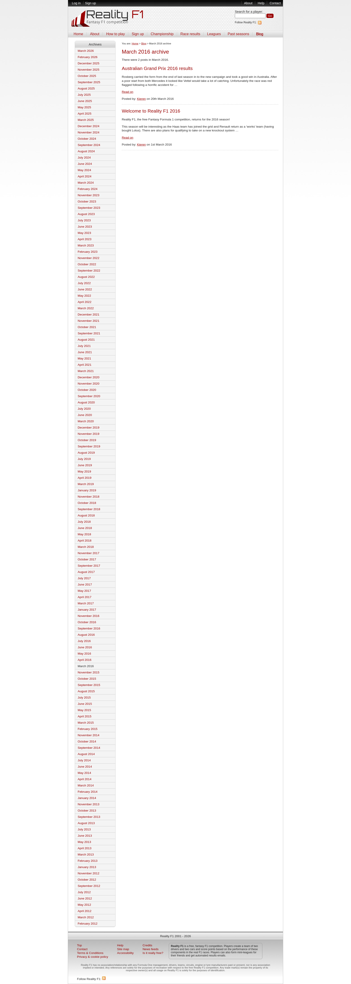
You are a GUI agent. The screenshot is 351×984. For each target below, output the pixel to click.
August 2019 (86, 452)
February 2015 (87, 729)
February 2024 (87, 189)
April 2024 (84, 176)
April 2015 (84, 716)
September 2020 (89, 396)
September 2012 (89, 886)
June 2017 (85, 584)
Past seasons (238, 34)
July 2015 (84, 697)
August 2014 (86, 754)
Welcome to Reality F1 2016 (151, 110)
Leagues (214, 34)
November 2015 (88, 672)
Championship (162, 34)
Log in (76, 3)
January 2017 (87, 609)
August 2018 (86, 515)
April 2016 (84, 660)
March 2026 (86, 50)
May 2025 (84, 107)
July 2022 (84, 283)
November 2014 (88, 735)
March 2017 (86, 603)
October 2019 (87, 440)
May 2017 (84, 590)
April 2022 (84, 302)
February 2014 (87, 791)
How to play (115, 34)
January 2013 (87, 867)
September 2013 (89, 817)
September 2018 (89, 509)
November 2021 (88, 320)
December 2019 (88, 427)
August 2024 (86, 151)
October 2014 (87, 741)
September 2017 (89, 565)
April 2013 (84, 848)
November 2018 (88, 496)
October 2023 (87, 201)
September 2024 (89, 145)
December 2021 (88, 314)
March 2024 (86, 182)
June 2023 (85, 226)
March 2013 (86, 854)
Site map (123, 949)
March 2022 (86, 308)
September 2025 (89, 82)
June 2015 (85, 703)
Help (261, 3)
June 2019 (85, 465)
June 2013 (85, 835)
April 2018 (84, 540)
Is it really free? (153, 953)
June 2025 (85, 101)
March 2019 (86, 484)
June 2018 (85, 528)
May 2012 (84, 904)
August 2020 (86, 402)
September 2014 (89, 747)
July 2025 (84, 94)
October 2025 (87, 76)
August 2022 (86, 277)
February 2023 (87, 251)
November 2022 (88, 258)
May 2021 (84, 358)
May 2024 (84, 170)
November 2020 (88, 383)
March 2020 (86, 421)
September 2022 (89, 270)
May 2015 (84, 710)
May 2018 (84, 534)
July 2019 (84, 459)
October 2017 (87, 559)
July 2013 (84, 829)
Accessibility (125, 953)
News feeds (150, 949)
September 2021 (89, 333)
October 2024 (87, 138)
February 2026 (87, 57)
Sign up (90, 3)
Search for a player (248, 11)
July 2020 (84, 408)
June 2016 (85, 647)
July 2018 (84, 521)
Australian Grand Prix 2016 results (157, 68)
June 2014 (85, 766)
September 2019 (89, 446)
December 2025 (88, 63)
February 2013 (87, 860)
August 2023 (86, 214)
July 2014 (84, 760)
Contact (275, 3)
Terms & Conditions (90, 953)
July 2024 (84, 157)
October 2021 (87, 327)
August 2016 (86, 634)
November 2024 (88, 132)
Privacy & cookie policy (92, 956)
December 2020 (88, 377)
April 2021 (84, 364)
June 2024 (85, 163)
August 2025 (86, 88)
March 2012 (86, 917)
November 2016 (88, 616)
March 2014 (86, 785)
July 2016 (84, 641)
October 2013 (87, 810)
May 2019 (84, 471)
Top (79, 945)
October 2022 (87, 264)
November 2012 (88, 873)
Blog (259, 34)
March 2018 (86, 547)
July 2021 (84, 346)
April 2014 (84, 779)
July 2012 (84, 892)
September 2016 (89, 628)
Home (78, 34)
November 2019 (88, 433)
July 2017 (84, 578)
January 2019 (87, 490)
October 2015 (87, 678)
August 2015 (86, 691)
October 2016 (87, 622)
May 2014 (84, 773)
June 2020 (85, 415)
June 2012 (85, 898)
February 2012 (87, 923)
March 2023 (86, 245)
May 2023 (84, 233)
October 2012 (87, 879)
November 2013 (88, 804)
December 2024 (88, 126)
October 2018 (87, 503)
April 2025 (84, 113)
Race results (190, 34)
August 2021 (86, 339)
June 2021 (85, 352)
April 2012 (84, 911)
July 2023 (84, 220)
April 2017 (84, 597)
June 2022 (85, 289)
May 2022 (84, 295)
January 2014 (87, 798)
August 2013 (86, 823)
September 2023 (89, 207)
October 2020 (87, 390)
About (248, 3)
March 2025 (86, 120)
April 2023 (84, 239)
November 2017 (88, 553)
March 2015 (86, 722)
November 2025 (88, 69)
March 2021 (86, 371)
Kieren (141, 98)
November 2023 (88, 195)
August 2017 (86, 572)
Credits (147, 945)
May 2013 (84, 842)
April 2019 (84, 477)
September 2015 (89, 685)
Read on (127, 92)
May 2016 (84, 653)
